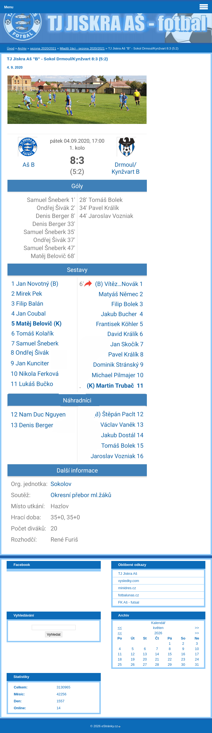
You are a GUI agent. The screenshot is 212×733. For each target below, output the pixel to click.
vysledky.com (128, 581)
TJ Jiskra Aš (127, 573)
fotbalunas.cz (128, 595)
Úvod (10, 48)
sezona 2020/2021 (43, 48)
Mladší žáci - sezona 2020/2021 (82, 48)
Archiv (22, 48)
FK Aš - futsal (128, 602)
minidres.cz (127, 588)
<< (120, 628)
